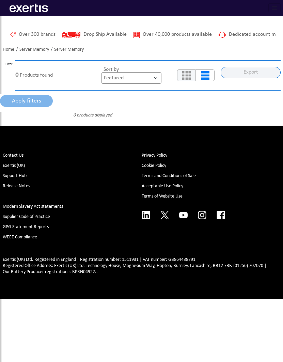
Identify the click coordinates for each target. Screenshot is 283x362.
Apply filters (26, 101)
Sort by (111, 69)
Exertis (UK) (14, 165)
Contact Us (13, 155)
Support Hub (15, 175)
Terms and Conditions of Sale (169, 175)
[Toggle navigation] (274, 7)
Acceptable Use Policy (162, 186)
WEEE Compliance (20, 237)
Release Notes (16, 186)
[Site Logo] (29, 8)
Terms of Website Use (162, 196)
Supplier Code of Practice (26, 216)
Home (8, 49)
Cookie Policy (154, 165)
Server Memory (34, 49)
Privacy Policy (154, 155)
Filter (8, 64)
